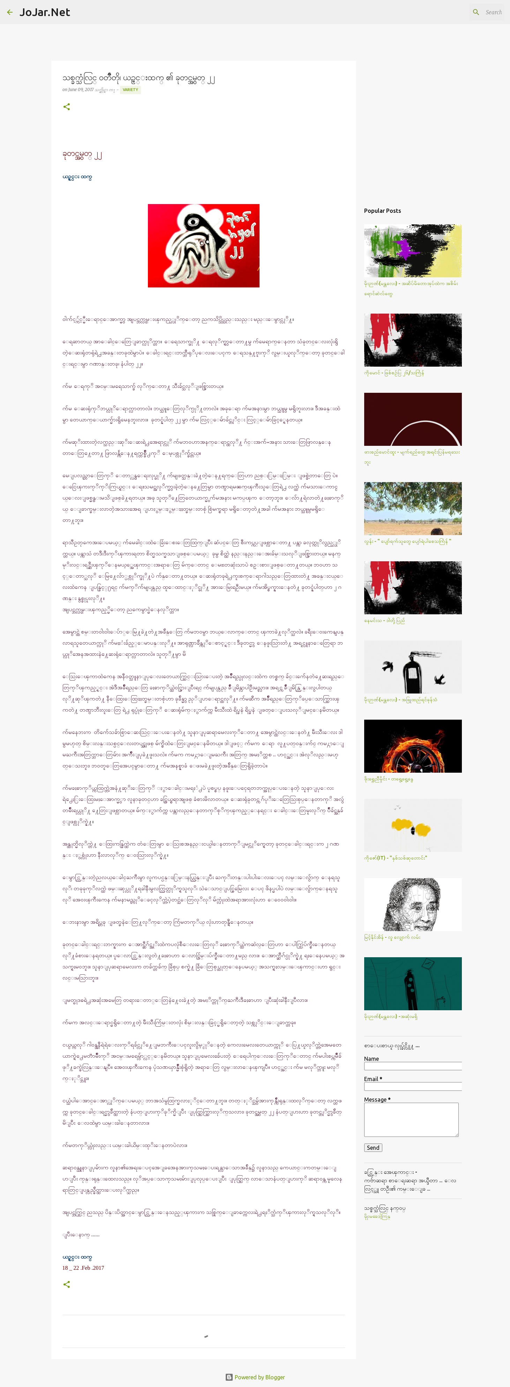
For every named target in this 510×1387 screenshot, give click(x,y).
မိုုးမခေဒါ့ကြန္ (377, 1216)
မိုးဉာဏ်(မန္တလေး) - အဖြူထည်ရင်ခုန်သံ (400, 699)
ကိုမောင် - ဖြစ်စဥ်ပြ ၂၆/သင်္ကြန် (394, 372)
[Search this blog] (467, 12)
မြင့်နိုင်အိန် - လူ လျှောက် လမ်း (392, 937)
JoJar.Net (45, 12)
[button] (66, 107)
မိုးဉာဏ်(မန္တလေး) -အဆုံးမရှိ (391, 1016)
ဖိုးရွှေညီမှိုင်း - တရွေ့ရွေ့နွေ (388, 778)
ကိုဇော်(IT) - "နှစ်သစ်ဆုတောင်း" (395, 858)
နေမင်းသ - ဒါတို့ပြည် (384, 620)
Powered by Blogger (255, 1377)
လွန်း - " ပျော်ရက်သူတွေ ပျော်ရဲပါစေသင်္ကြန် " (407, 541)
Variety (130, 90)
